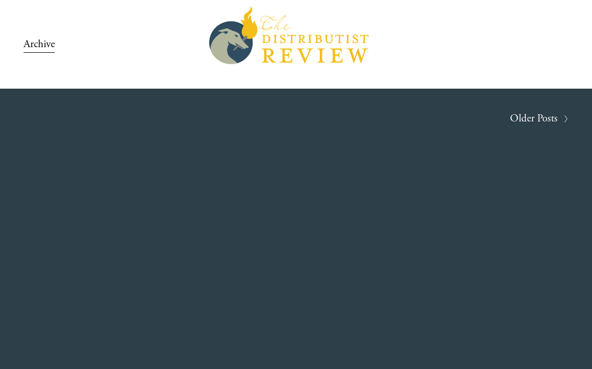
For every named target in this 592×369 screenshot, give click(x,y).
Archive (39, 44)
